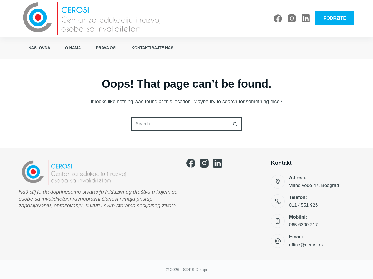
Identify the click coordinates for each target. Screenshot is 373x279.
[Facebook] (278, 18)
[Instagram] (292, 18)
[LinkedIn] (306, 18)
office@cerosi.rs (306, 244)
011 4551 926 (303, 205)
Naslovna (39, 47)
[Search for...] (179, 124)
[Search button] (235, 124)
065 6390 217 (303, 224)
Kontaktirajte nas (152, 47)
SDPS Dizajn (195, 269)
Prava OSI (106, 47)
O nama (73, 47)
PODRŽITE (335, 18)
